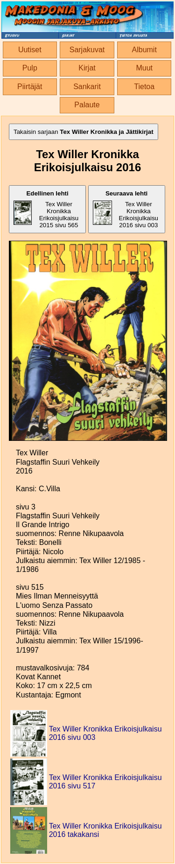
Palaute (86, 105)
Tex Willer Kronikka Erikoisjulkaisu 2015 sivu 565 (46, 209)
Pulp (29, 68)
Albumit (144, 50)
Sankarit (87, 87)
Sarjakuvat (87, 50)
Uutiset (30, 50)
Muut (144, 68)
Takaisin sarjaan (84, 131)
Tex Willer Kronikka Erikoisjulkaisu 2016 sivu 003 (125, 209)
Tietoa (144, 87)
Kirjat (86, 68)
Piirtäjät (29, 87)
